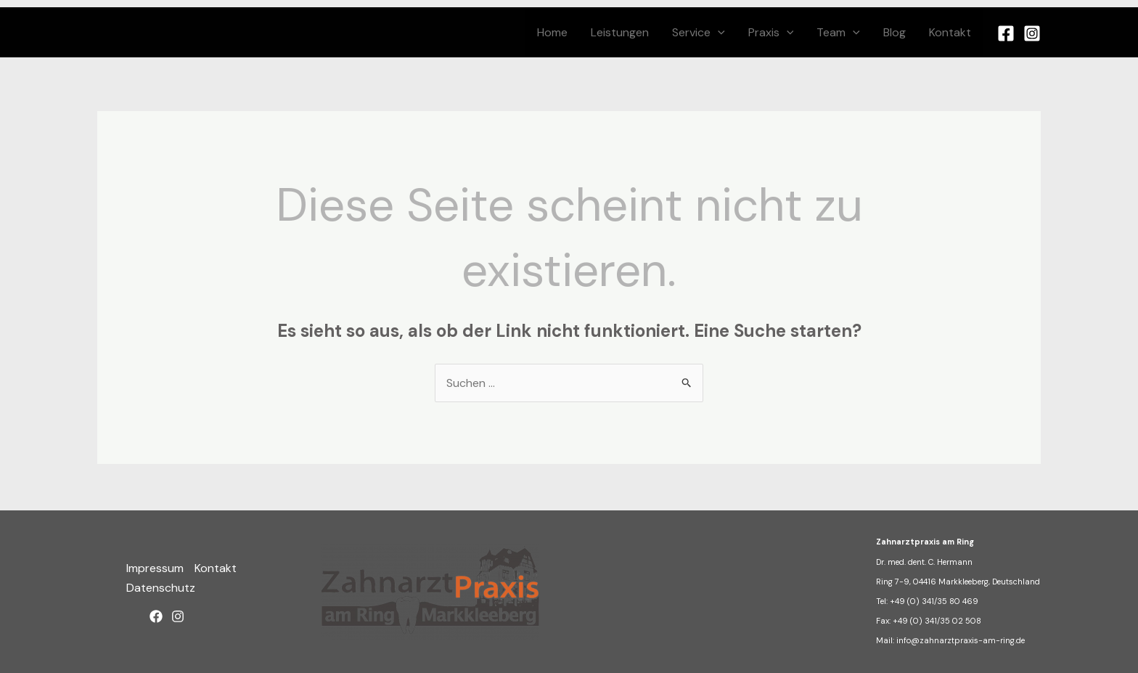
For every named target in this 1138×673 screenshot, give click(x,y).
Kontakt (950, 32)
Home (552, 32)
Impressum (155, 568)
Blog (894, 32)
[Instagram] (1032, 33)
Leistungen (620, 32)
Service (698, 32)
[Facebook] (1006, 33)
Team (838, 32)
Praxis (771, 32)
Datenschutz (160, 587)
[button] (718, 32)
